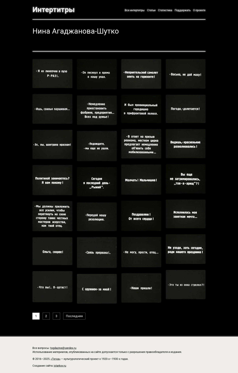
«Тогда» (55, 358)
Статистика (165, 10)
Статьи (151, 10)
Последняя (74, 316)
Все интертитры (135, 10)
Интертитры (53, 9)
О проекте (199, 10)
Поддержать (183, 10)
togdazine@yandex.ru (63, 348)
